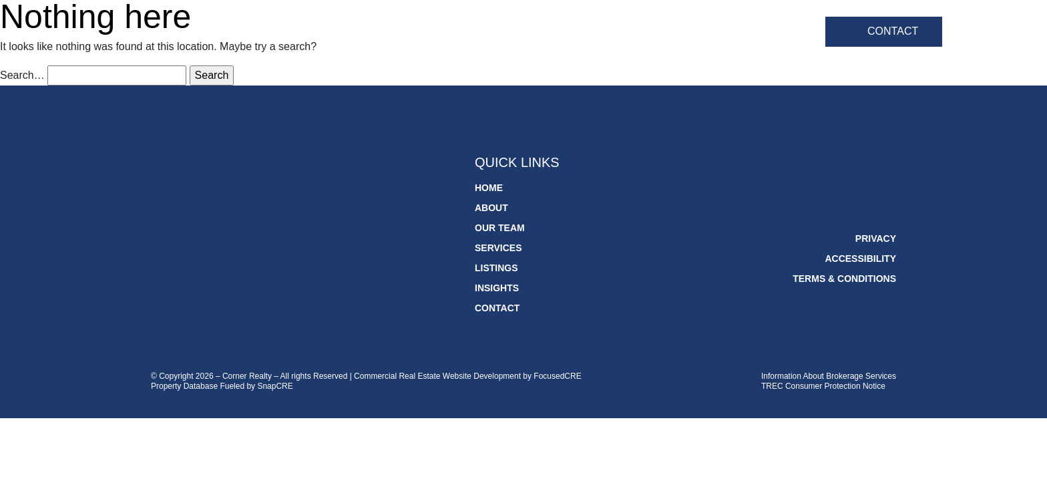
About (464, 33)
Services (619, 33)
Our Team (537, 33)
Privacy (875, 238)
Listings (697, 33)
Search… (22, 75)
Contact (892, 31)
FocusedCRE (557, 376)
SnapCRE (274, 386)
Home (403, 33)
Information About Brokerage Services (828, 376)
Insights (774, 33)
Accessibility (860, 258)
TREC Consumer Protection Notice (823, 386)
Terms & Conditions (844, 278)
